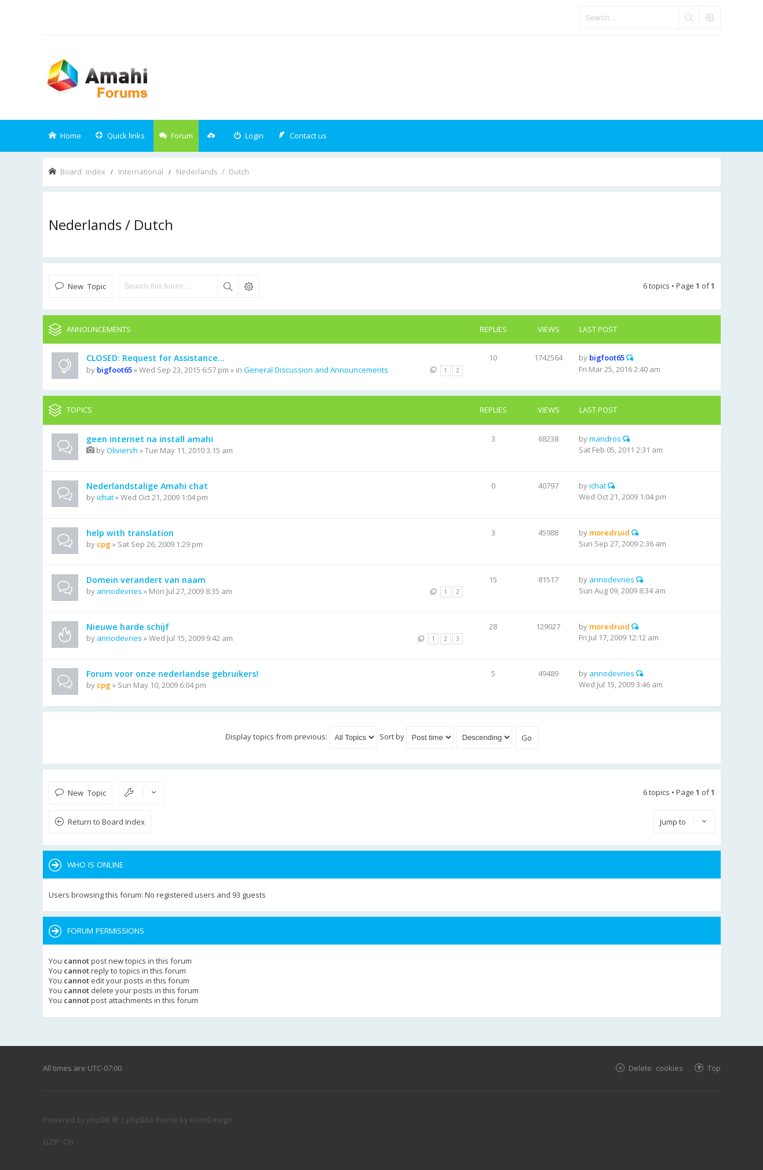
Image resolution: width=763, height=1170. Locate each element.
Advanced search (248, 286)
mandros (605, 438)
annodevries (119, 591)
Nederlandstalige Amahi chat (147, 485)
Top (714, 1067)
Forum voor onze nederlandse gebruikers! (172, 673)
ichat (105, 497)
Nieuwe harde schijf (127, 626)
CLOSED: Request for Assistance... (155, 357)
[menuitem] (248, 136)
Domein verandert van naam (146, 579)
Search (227, 286)
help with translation (130, 532)
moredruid (609, 532)
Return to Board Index (106, 822)
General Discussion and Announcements (316, 370)
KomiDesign (211, 1119)
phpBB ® (103, 1119)
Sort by (416, 736)
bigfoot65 (114, 370)
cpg (104, 544)
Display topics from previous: (301, 736)
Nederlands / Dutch (111, 224)
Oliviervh (122, 450)
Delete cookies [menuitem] (656, 1067)
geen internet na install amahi (149, 438)
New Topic (87, 286)
